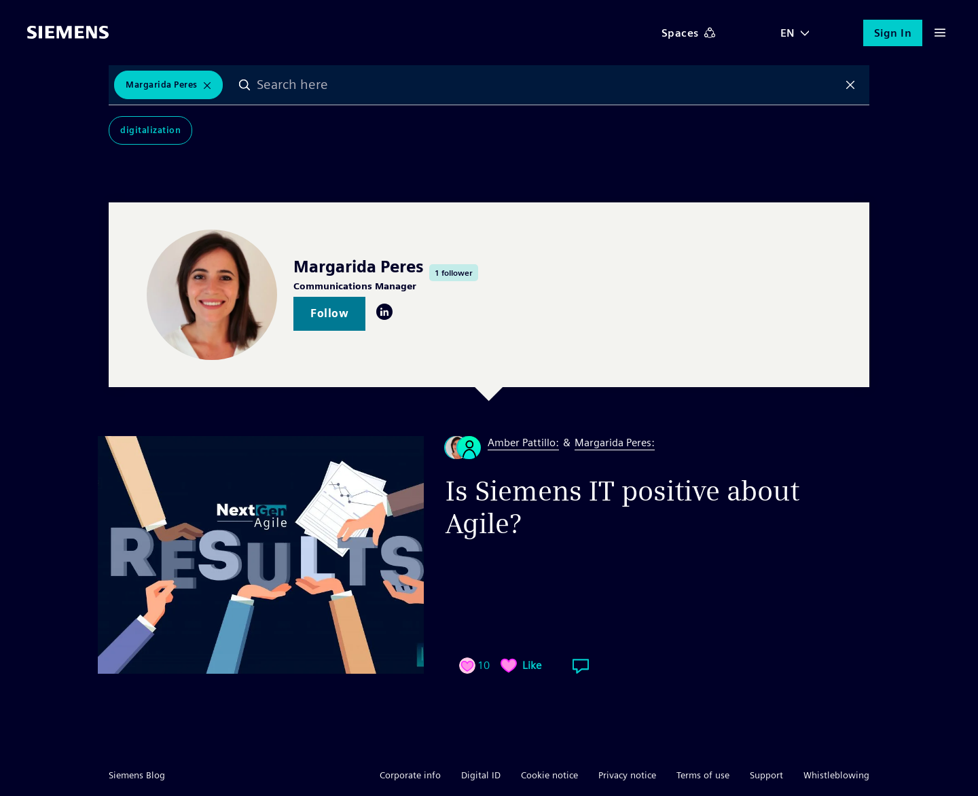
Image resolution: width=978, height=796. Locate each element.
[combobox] (547, 85)
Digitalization (150, 130)
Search (244, 85)
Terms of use (702, 775)
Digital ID (481, 775)
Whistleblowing (836, 775)
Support (766, 775)
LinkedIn (384, 312)
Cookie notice (549, 775)
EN (787, 32)
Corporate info (410, 775)
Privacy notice (627, 775)
